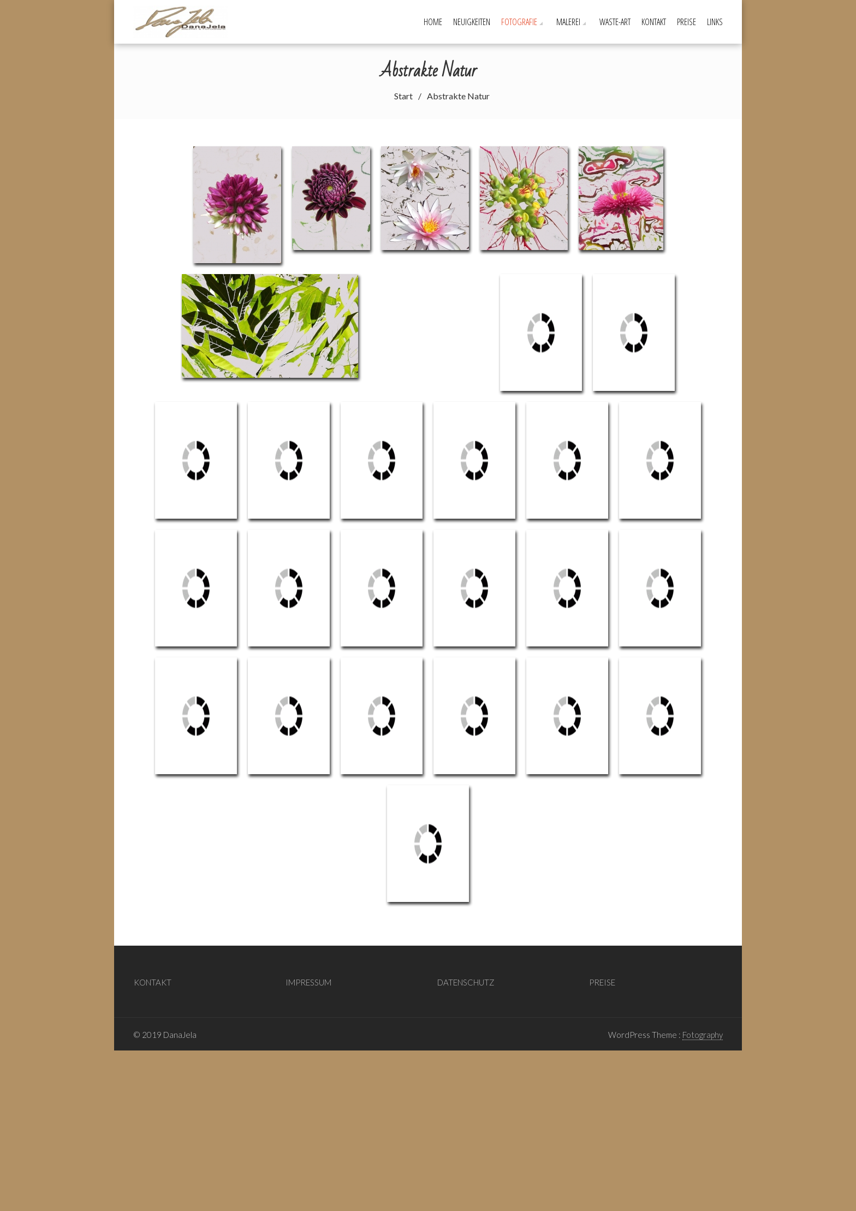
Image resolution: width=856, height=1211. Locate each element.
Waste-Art (615, 22)
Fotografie (519, 22)
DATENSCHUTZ (466, 727)
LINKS (715, 22)
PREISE (686, 22)
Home (433, 22)
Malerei (568, 22)
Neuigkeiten (471, 22)
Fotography (702, 779)
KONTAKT (653, 22)
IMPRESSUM (308, 727)
